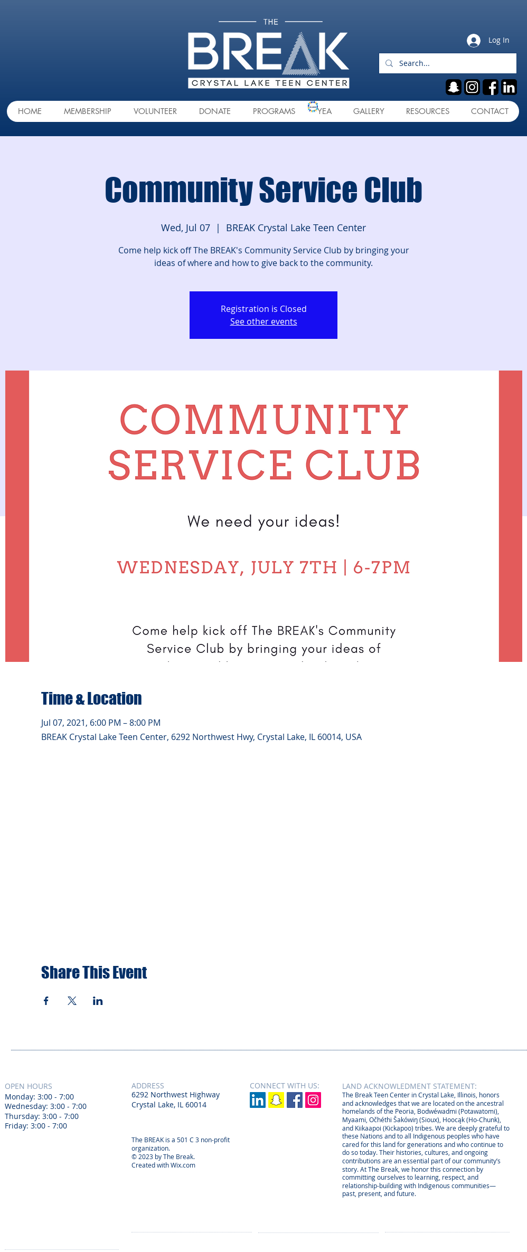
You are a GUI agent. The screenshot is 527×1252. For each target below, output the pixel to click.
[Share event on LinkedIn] (98, 1001)
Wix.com (183, 1165)
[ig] (472, 87)
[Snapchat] (276, 1100)
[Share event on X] (72, 1001)
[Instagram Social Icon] (313, 1100)
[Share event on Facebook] (46, 1001)
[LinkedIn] (258, 1100)
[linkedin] (509, 87)
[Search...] (446, 63)
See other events (263, 321)
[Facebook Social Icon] (295, 1100)
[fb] (490, 87)
